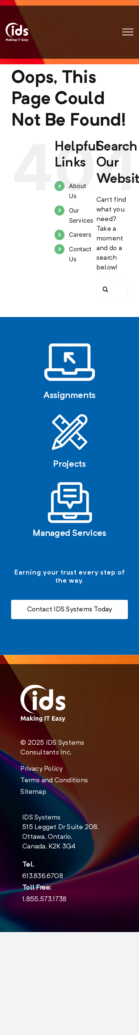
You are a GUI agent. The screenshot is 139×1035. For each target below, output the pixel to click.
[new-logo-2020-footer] (42, 703)
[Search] (105, 289)
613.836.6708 (42, 876)
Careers (80, 234)
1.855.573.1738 (44, 899)
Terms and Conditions (54, 780)
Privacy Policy (41, 769)
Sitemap (33, 792)
